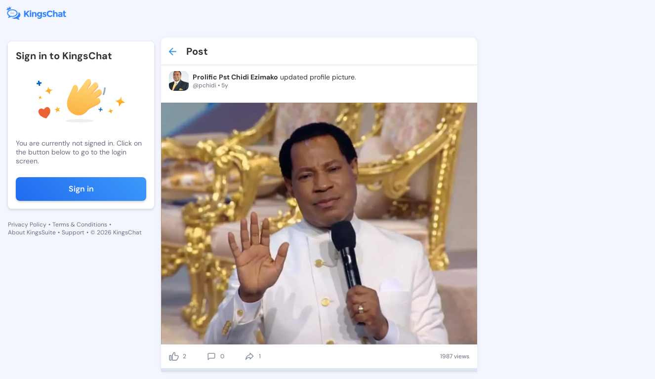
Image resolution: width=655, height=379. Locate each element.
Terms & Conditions (79, 224)
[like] (174, 356)
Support (73, 232)
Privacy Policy (27, 224)
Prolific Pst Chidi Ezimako (235, 77)
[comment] (211, 356)
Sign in (81, 189)
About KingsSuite (32, 232)
